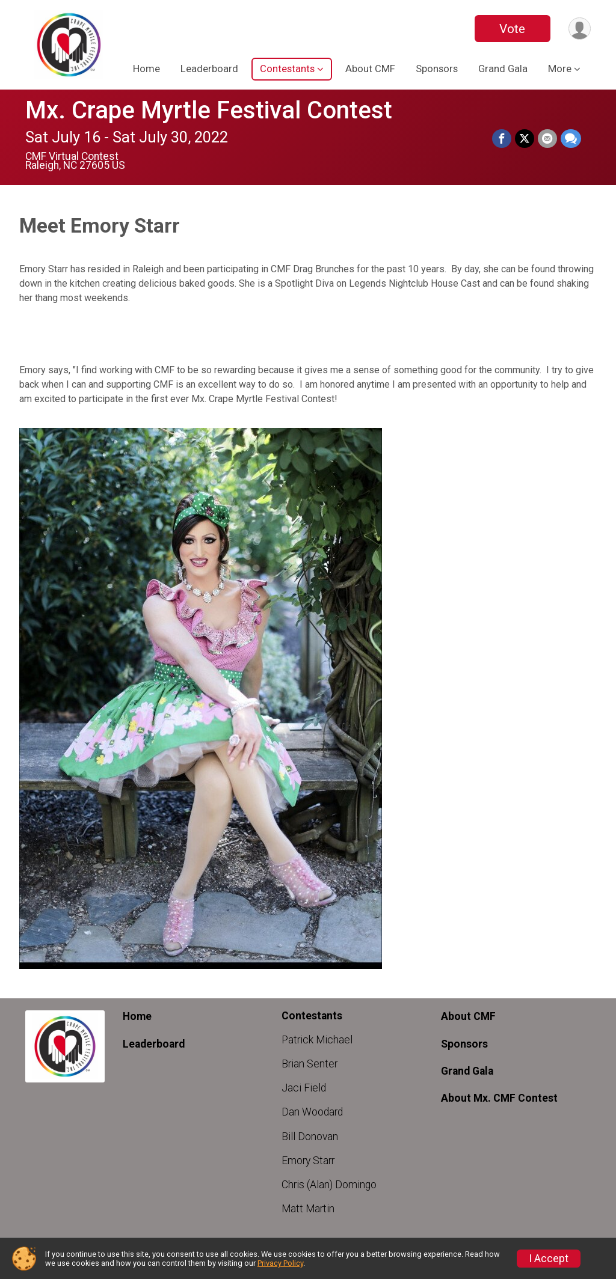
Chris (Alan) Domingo (329, 1185)
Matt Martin (308, 1209)
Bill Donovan (310, 1137)
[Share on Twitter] (524, 138)
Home (146, 69)
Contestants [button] (287, 69)
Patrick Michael (317, 1040)
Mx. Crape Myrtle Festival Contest (208, 110)
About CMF (370, 69)
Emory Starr (308, 1161)
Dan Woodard (312, 1112)
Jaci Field (304, 1088)
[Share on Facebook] (501, 138)
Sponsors (437, 69)
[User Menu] (579, 28)
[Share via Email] (547, 138)
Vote (512, 29)
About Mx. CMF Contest (499, 1098)
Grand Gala (503, 69)
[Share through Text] (571, 138)
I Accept (548, 1259)
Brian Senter (309, 1064)
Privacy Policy (280, 1263)
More (559, 69)
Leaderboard (209, 69)
